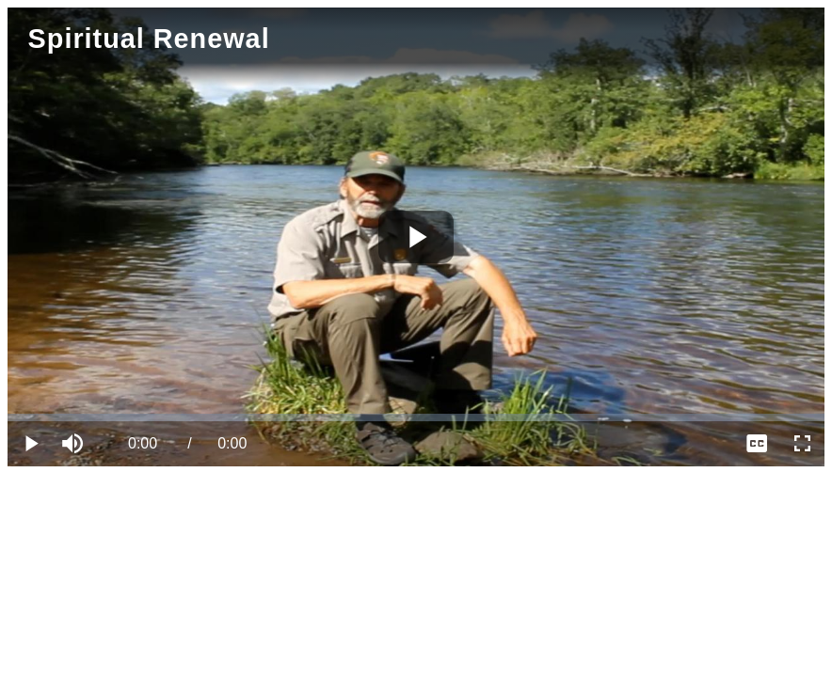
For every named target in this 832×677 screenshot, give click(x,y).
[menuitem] (756, 443)
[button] (75, 443)
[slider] (416, 417)
